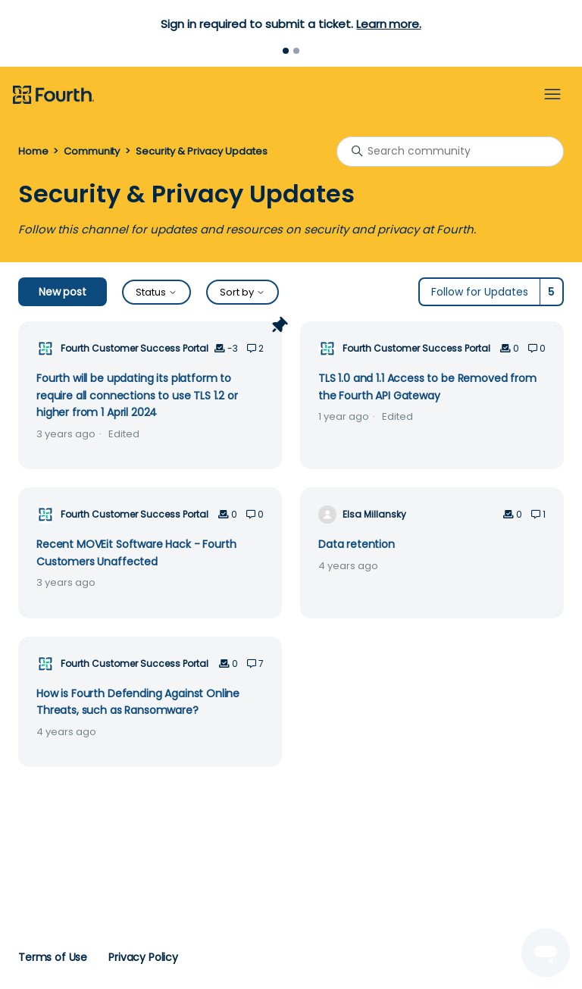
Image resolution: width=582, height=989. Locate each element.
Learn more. (388, 24)
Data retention (356, 544)
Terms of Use (52, 957)
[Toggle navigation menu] (552, 95)
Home (33, 151)
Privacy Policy (143, 957)
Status (156, 292)
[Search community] (450, 151)
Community (92, 151)
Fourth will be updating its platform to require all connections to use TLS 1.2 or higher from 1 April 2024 (137, 395)
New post (62, 291)
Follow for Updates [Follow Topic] (479, 291)
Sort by (242, 292)
